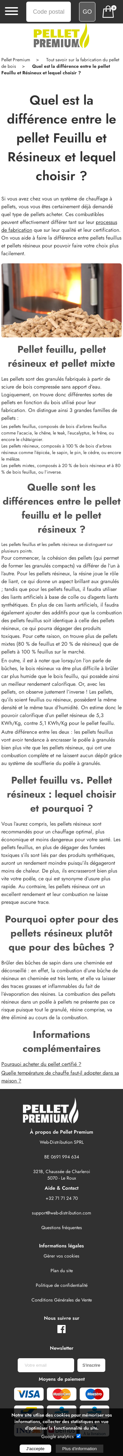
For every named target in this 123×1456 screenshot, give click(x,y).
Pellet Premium (15, 59)
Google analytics (57, 1436)
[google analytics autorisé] (78, 1436)
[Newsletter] (46, 1365)
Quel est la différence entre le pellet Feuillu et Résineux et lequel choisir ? (55, 69)
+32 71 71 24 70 (62, 1198)
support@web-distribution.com (61, 1213)
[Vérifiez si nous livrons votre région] (87, 12)
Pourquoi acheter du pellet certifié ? (41, 1064)
